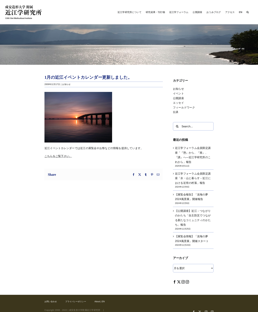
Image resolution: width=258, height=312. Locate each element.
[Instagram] (183, 282)
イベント (178, 93)
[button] (248, 12)
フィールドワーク (184, 107)
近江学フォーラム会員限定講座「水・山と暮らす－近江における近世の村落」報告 (193, 178)
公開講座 (178, 98)
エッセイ (178, 102)
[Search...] (193, 126)
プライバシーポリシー (75, 301)
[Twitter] (179, 282)
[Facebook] (174, 282)
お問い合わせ (50, 301)
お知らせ (66, 84)
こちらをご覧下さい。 (58, 156)
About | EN (100, 301)
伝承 (175, 112)
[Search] (177, 126)
